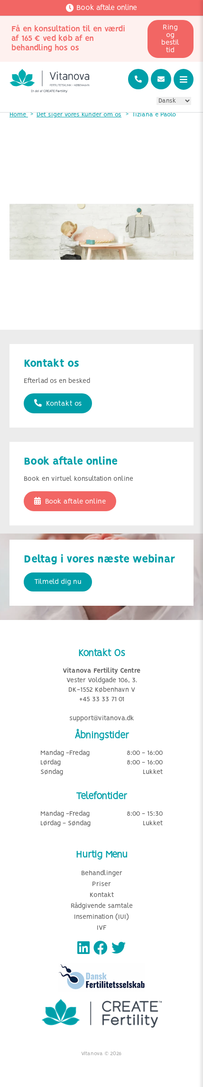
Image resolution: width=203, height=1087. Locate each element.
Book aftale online (70, 501)
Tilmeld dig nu (58, 582)
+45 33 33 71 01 (101, 699)
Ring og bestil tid (170, 39)
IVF (102, 928)
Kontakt (102, 895)
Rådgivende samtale (102, 906)
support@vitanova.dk (101, 718)
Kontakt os (58, 403)
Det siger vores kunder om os (79, 114)
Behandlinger (101, 873)
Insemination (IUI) (101, 917)
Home (18, 114)
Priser (101, 884)
